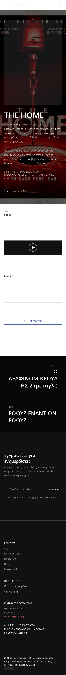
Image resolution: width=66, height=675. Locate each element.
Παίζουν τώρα (12, 553)
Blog (6, 564)
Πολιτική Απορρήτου (16, 586)
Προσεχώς (10, 558)
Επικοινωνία (11, 569)
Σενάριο (8, 276)
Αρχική (8, 548)
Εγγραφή (53, 489)
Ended (7, 214)
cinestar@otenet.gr (14, 616)
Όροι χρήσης (11, 591)
